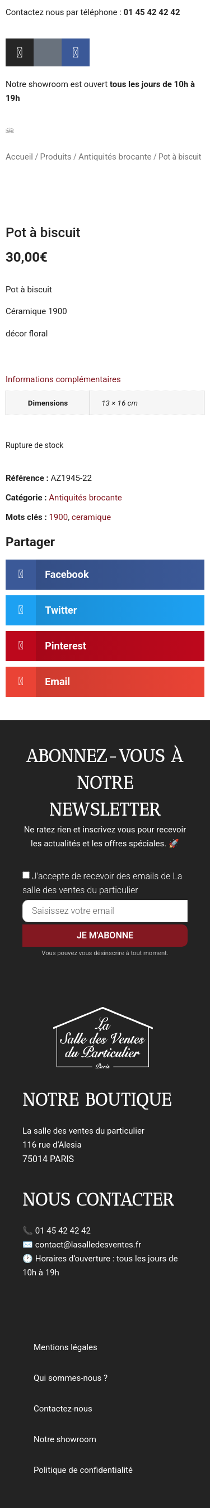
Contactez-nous (63, 1409)
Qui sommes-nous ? (71, 1378)
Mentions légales (65, 1347)
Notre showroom (65, 1439)
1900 (58, 517)
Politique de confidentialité (83, 1470)
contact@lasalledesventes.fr (88, 1245)
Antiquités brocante (114, 157)
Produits (56, 157)
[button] (105, 575)
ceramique (91, 517)
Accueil (19, 157)
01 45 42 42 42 (63, 1231)
